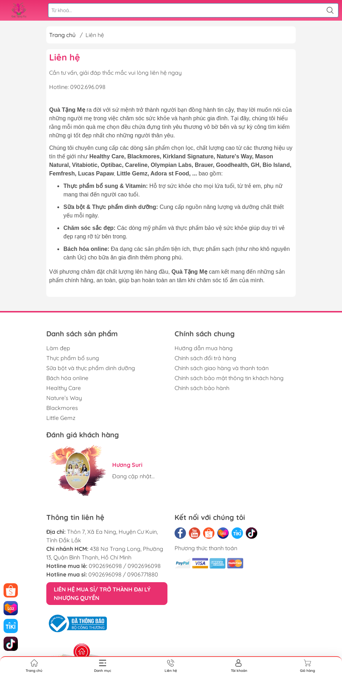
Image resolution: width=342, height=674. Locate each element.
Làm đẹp (58, 348)
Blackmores (62, 407)
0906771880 (142, 574)
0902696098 (105, 565)
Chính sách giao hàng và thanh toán (222, 368)
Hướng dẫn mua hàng (204, 348)
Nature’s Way (64, 397)
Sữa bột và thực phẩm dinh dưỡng (90, 368)
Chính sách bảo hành (202, 387)
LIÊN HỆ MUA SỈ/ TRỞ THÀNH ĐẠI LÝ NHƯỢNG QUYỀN (102, 593)
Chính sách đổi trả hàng (205, 358)
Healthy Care (63, 387)
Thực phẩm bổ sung (72, 358)
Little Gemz (61, 417)
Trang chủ (62, 34)
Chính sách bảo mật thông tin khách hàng (229, 377)
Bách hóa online (67, 377)
